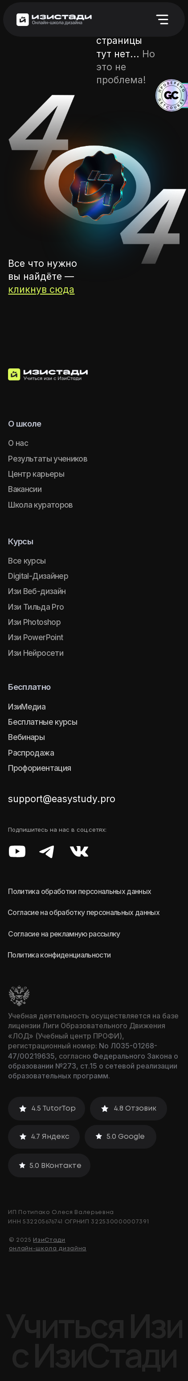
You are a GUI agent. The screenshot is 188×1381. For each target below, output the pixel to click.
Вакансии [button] (24, 489)
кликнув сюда (41, 289)
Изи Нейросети (35, 653)
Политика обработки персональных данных (79, 891)
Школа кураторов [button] (40, 504)
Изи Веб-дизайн (36, 591)
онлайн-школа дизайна (47, 1248)
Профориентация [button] (39, 768)
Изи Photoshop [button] (34, 622)
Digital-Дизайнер (38, 576)
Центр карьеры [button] (36, 474)
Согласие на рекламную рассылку (64, 934)
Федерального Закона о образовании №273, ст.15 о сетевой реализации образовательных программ (93, 1066)
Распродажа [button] (30, 752)
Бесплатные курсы (42, 722)
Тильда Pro (43, 606)
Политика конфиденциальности (59, 955)
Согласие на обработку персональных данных (83, 912)
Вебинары (26, 737)
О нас (18, 443)
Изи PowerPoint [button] (35, 637)
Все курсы (26, 560)
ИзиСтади (49, 1240)
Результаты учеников (47, 458)
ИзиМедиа (26, 706)
